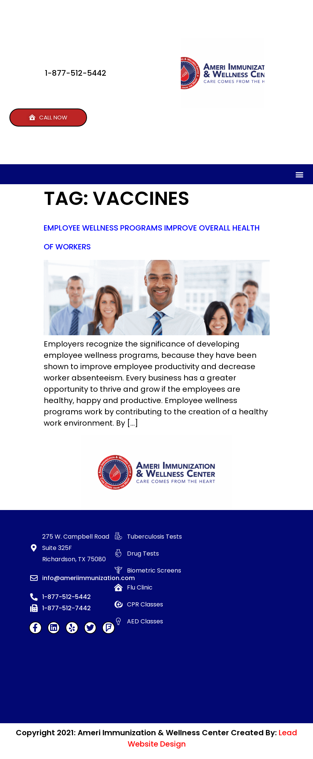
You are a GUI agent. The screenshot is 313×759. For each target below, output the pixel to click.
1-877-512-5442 (75, 73)
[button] (48, 117)
